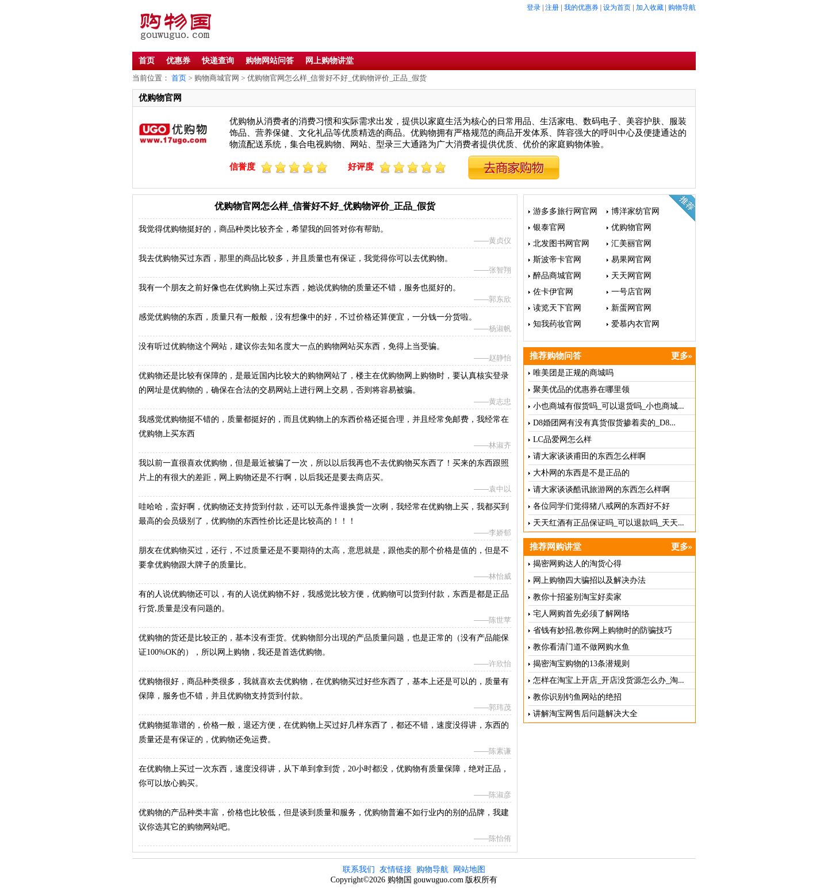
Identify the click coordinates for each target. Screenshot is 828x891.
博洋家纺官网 (635, 211)
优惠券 (178, 60)
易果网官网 (631, 259)
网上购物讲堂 (329, 60)
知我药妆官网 (557, 324)
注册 (552, 7)
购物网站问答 (270, 60)
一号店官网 (631, 291)
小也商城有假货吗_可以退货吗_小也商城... (608, 406)
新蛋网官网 (631, 308)
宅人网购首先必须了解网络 (581, 613)
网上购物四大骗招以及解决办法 (589, 580)
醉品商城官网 (557, 275)
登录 (533, 7)
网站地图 (469, 869)
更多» (682, 355)
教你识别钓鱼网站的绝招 (577, 697)
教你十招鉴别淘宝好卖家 (577, 597)
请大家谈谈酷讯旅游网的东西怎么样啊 (601, 489)
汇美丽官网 (631, 243)
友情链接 (395, 869)
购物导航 (682, 7)
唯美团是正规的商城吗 (573, 372)
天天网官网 (631, 275)
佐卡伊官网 (553, 291)
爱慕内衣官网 (635, 324)
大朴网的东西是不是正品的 (581, 472)
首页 (147, 60)
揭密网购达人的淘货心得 (577, 563)
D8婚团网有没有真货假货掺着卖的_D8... (604, 422)
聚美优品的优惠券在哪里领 (581, 389)
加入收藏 (650, 7)
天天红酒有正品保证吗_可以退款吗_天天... (608, 523)
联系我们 (359, 869)
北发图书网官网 (561, 243)
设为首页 (617, 7)
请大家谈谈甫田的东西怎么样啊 (589, 456)
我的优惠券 (581, 7)
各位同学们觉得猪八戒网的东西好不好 (601, 506)
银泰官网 (549, 227)
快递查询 (218, 60)
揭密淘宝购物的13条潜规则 (581, 663)
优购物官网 (631, 227)
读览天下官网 (557, 308)
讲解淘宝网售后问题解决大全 (585, 713)
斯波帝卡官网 (557, 259)
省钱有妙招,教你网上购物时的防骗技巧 (602, 630)
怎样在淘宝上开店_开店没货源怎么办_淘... (608, 680)
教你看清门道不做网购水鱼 (581, 647)
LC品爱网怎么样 (562, 439)
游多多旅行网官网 (565, 211)
